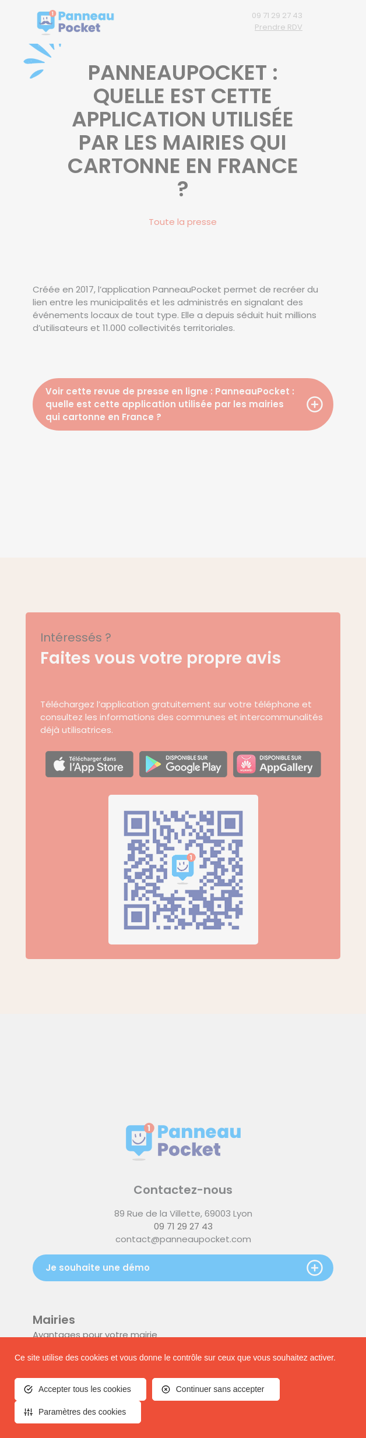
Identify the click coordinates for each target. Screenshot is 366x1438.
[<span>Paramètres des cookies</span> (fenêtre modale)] (78, 1412)
